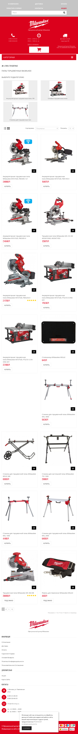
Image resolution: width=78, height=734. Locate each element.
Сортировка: (29, 128)
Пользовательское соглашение (12, 665)
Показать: (63, 128)
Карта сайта (6, 680)
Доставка (39, 4)
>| (12, 609)
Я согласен (26, 728)
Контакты (39, 8)
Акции (64, 8)
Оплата (64, 4)
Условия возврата (8, 658)
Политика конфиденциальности (13, 661)
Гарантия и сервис (14, 8)
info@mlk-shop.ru (13, 704)
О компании (13, 4)
